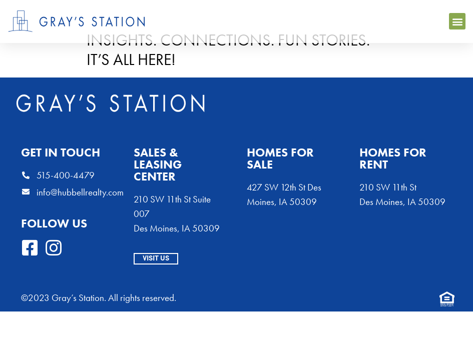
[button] (457, 21)
